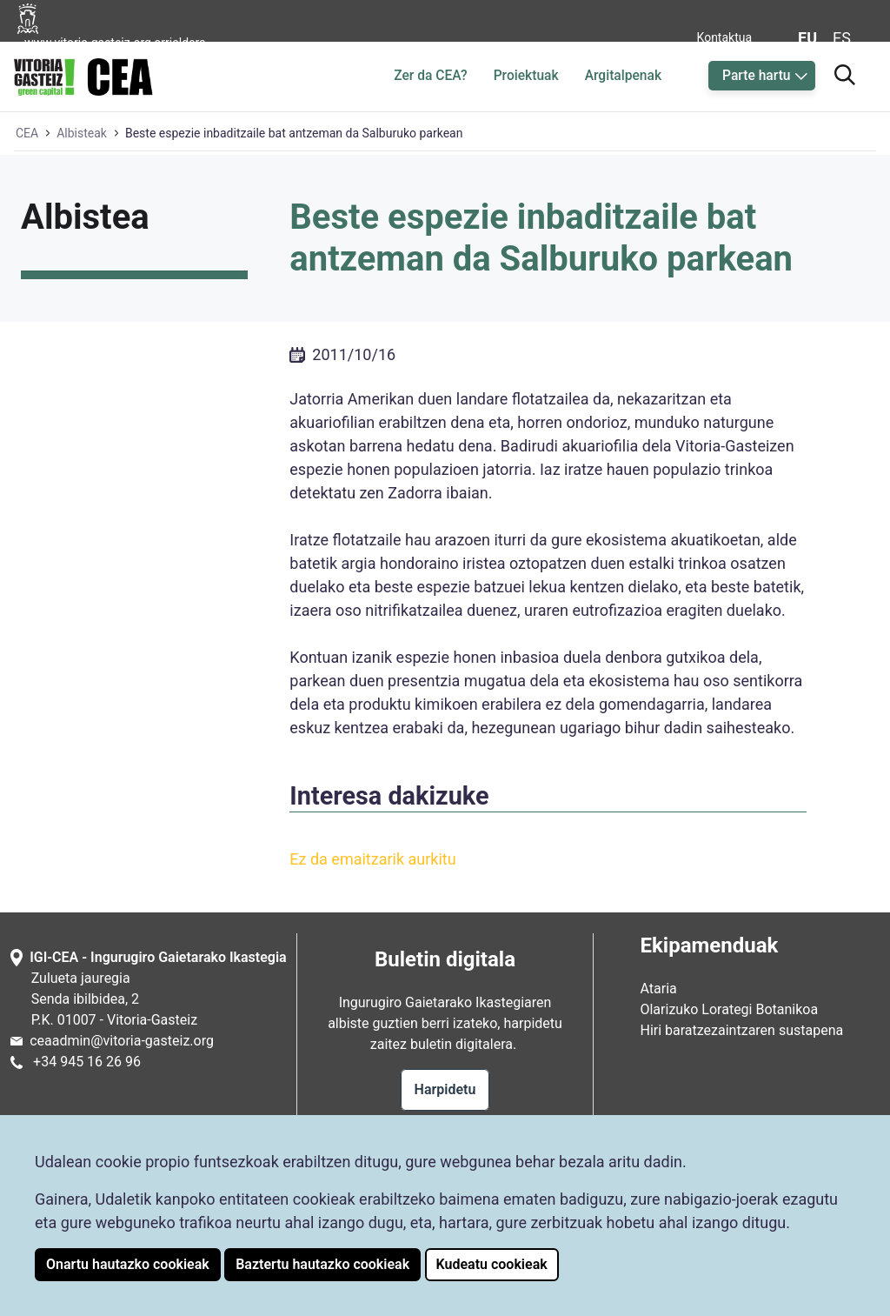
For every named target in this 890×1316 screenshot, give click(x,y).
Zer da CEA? (430, 76)
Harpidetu (445, 1089)
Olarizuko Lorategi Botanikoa (729, 1009)
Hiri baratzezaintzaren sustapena (741, 1030)
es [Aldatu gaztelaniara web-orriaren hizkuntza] (842, 38)
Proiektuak (526, 76)
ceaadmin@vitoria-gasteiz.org (122, 1040)
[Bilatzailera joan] (844, 72)
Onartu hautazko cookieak (127, 1264)
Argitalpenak (623, 76)
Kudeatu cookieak (492, 1264)
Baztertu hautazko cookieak (322, 1264)
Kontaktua (725, 37)
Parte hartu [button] (756, 76)
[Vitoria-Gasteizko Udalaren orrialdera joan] (123, 37)
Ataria (658, 988)
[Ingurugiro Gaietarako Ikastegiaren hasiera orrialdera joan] (83, 74)
